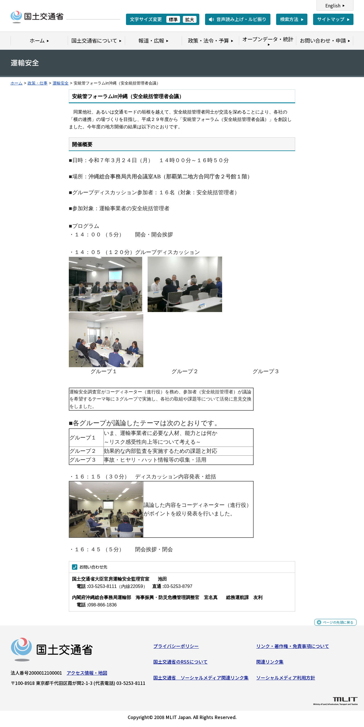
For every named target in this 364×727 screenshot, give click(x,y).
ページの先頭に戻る (333, 628)
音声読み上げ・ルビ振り (241, 19)
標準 (173, 19)
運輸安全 (61, 83)
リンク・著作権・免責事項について (292, 648)
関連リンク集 (270, 663)
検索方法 (289, 19)
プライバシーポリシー (176, 648)
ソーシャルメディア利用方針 (285, 679)
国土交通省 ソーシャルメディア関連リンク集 (201, 679)
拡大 (189, 19)
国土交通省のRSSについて (180, 663)
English (332, 5)
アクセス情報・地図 (87, 674)
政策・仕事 (37, 83)
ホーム (16, 83)
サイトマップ (330, 19)
